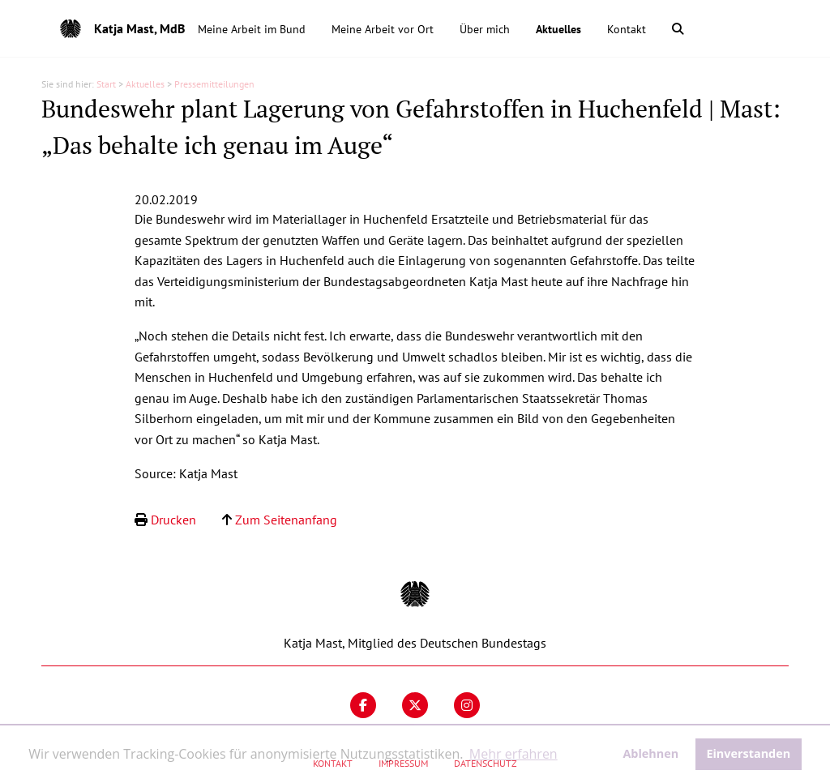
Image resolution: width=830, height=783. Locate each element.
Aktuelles (145, 84)
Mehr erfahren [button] (513, 754)
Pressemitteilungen (214, 84)
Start (106, 84)
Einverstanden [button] (748, 753)
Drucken (173, 519)
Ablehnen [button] (650, 753)
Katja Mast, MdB (139, 28)
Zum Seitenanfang (286, 519)
